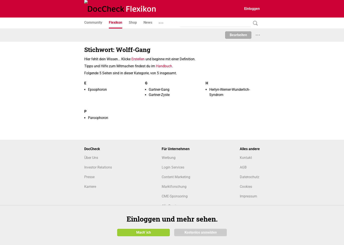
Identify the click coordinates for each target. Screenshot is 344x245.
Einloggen (252, 9)
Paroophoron (98, 118)
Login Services (173, 167)
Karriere (90, 187)
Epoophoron (97, 89)
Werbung (169, 158)
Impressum (248, 196)
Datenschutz (249, 177)
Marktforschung (174, 187)
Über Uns (91, 158)
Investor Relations (98, 167)
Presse (89, 177)
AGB (243, 167)
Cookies (246, 187)
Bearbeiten (238, 35)
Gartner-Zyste (159, 95)
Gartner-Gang (159, 89)
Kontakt (246, 158)
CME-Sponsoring (175, 196)
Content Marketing (176, 177)
